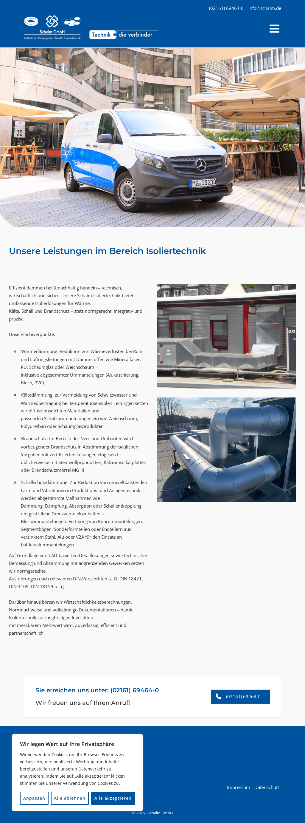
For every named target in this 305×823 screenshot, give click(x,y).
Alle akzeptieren (113, 798)
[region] (77, 772)
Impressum (238, 786)
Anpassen (34, 798)
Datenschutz (267, 786)
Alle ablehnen (70, 798)
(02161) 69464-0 (135, 689)
